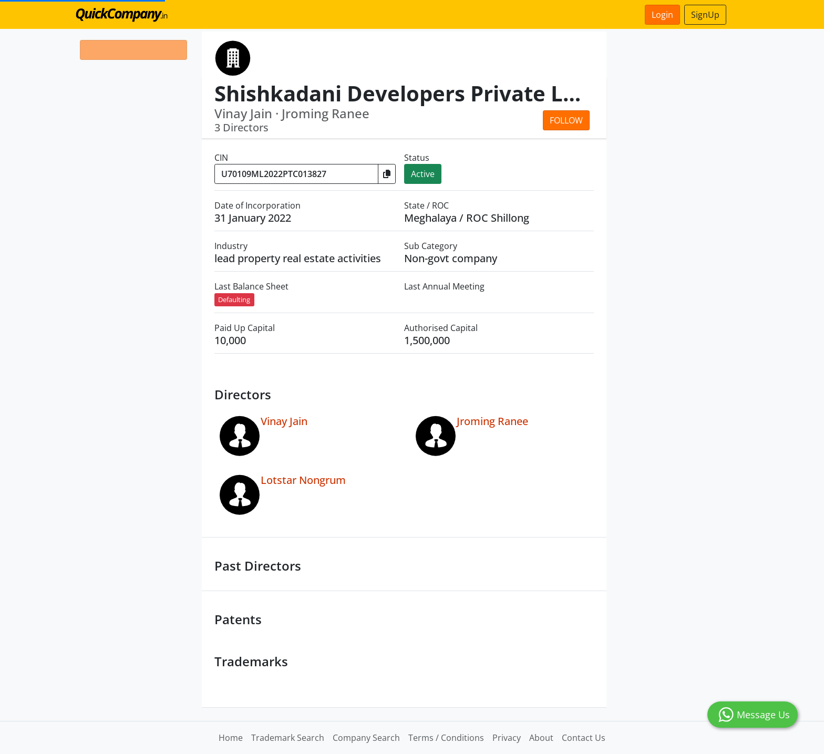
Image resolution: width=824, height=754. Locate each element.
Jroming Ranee (492, 421)
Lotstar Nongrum (303, 480)
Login (662, 14)
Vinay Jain (284, 421)
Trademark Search (287, 737)
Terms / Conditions (446, 737)
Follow (566, 120)
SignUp (705, 14)
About (541, 737)
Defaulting (234, 299)
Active (423, 174)
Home (231, 737)
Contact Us (583, 737)
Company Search (366, 737)
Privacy (506, 737)
